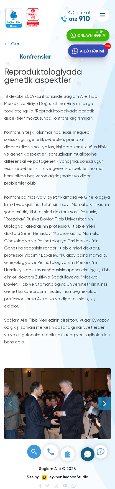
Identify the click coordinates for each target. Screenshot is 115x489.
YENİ (108, 46)
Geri (16, 44)
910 (79, 19)
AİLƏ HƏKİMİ (92, 51)
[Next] (104, 403)
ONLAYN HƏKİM (92, 35)
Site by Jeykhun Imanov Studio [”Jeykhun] (57, 477)
